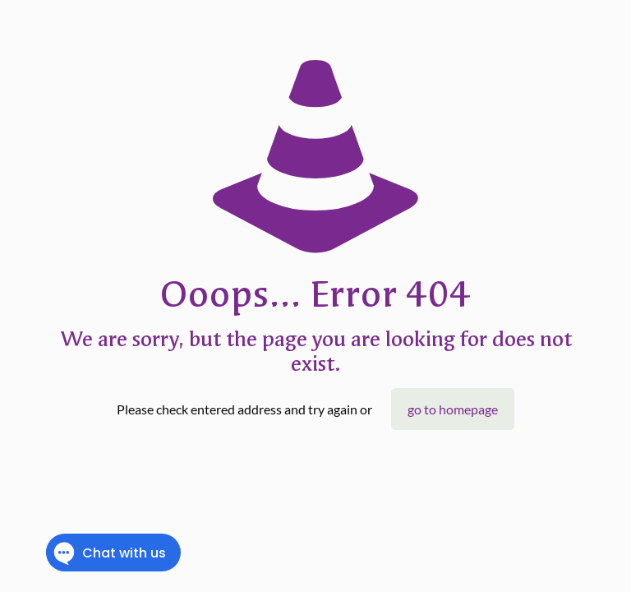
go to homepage (453, 409)
